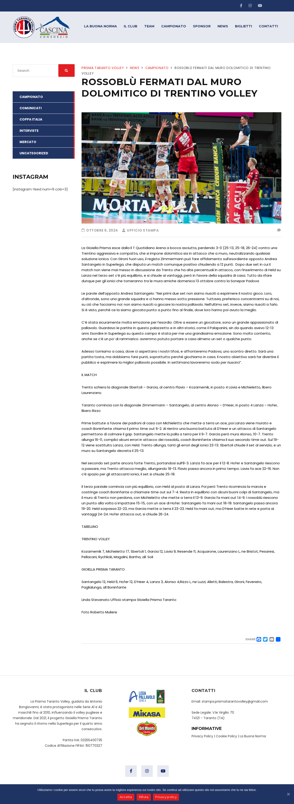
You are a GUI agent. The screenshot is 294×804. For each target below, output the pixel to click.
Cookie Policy (226, 736)
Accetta (126, 797)
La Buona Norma (253, 736)
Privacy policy (166, 797)
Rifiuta (144, 797)
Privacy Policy (202, 736)
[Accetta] (288, 794)
